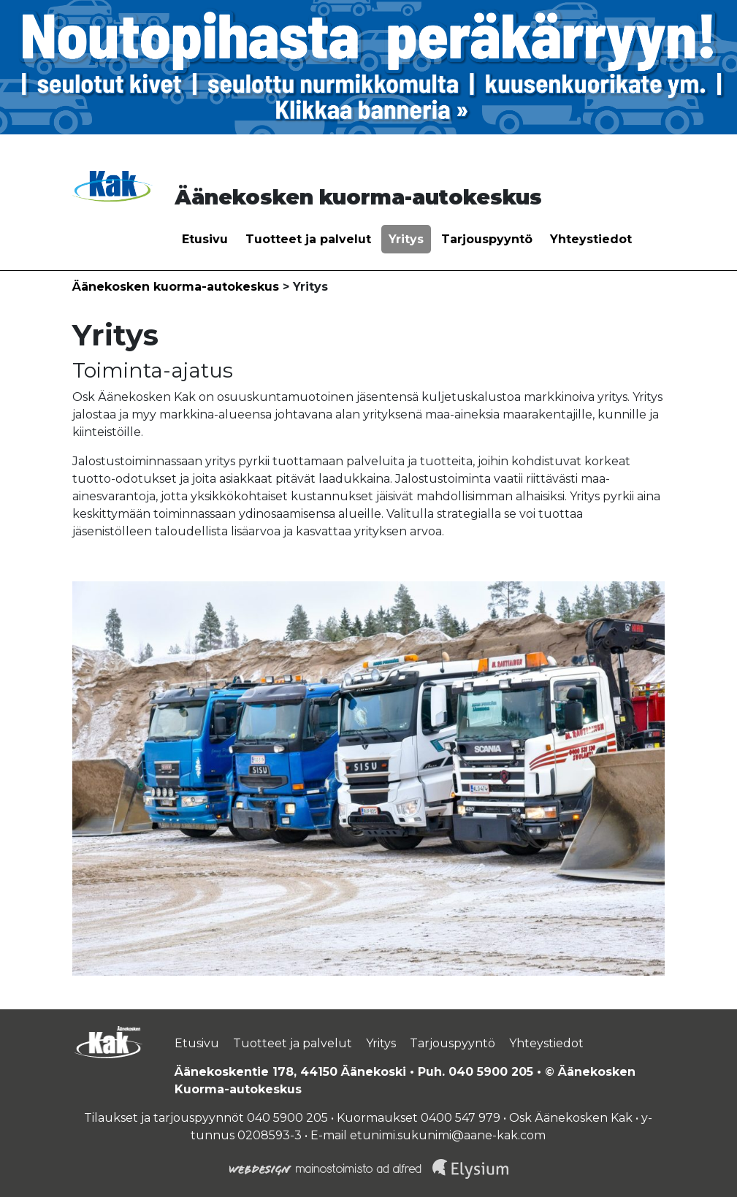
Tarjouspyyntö (486, 239)
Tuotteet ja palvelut (308, 239)
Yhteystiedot (591, 239)
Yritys (406, 239)
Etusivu (205, 239)
